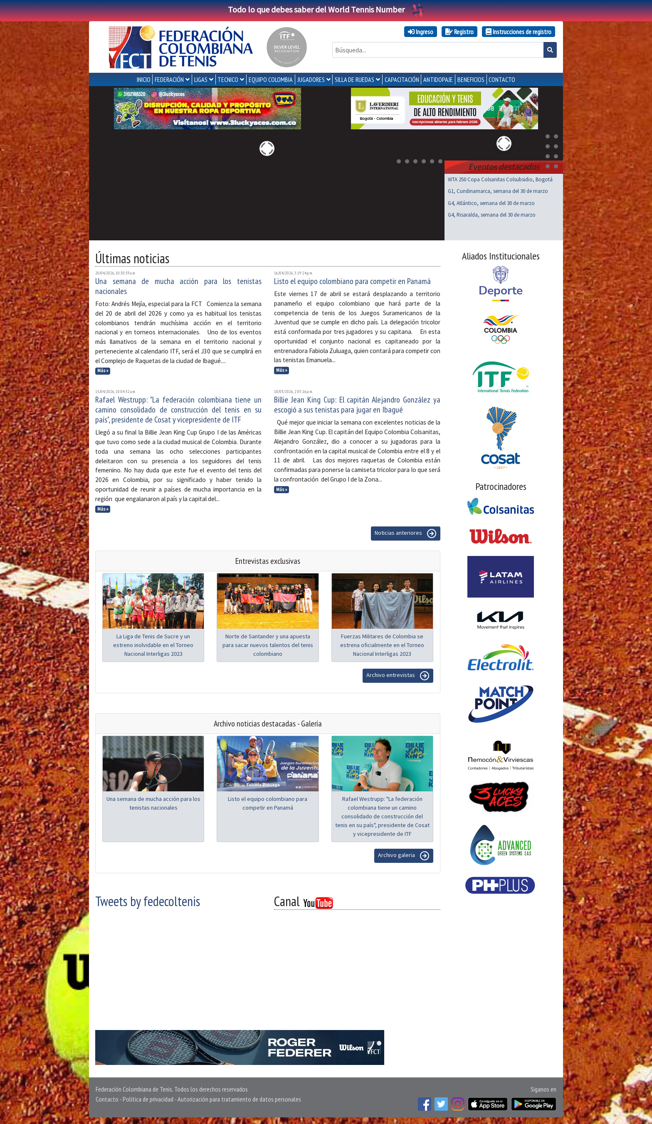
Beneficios (470, 79)
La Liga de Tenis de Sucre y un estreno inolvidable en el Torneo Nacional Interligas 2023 (153, 644)
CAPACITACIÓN (402, 79)
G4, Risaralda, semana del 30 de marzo (492, 214)
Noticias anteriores (406, 534)
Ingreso (420, 31)
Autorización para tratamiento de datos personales (239, 1099)
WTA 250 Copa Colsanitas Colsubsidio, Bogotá (500, 179)
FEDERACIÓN (169, 79)
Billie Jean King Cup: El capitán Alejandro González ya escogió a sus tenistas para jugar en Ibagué (357, 404)
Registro (459, 31)
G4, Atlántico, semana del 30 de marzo (491, 203)
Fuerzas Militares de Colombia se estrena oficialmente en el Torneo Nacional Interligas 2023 (382, 644)
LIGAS (200, 79)
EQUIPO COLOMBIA (271, 79)
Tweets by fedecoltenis (147, 901)
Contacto (107, 1099)
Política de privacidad (148, 1099)
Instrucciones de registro (518, 31)
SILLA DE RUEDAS (354, 79)
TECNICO (227, 79)
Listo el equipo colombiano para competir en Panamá (352, 281)
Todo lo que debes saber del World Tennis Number (326, 9)
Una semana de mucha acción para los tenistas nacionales (178, 286)
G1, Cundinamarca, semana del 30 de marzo (498, 191)
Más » (103, 370)
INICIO (144, 79)
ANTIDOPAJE (438, 79)
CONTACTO (502, 79)
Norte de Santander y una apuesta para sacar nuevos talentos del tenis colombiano (267, 644)
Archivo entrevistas (398, 676)
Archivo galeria (404, 856)
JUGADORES (311, 79)
